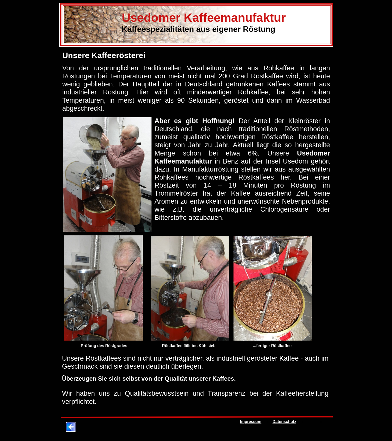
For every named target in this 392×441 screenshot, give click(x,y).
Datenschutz (284, 421)
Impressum (250, 421)
